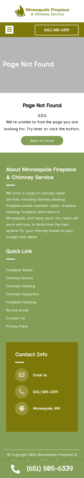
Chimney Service (19, 278)
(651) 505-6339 (50, 468)
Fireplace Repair (19, 270)
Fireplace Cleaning (21, 302)
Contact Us (15, 318)
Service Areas (17, 310)
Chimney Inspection (22, 294)
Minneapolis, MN (46, 408)
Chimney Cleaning (20, 286)
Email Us (40, 375)
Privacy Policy (17, 326)
